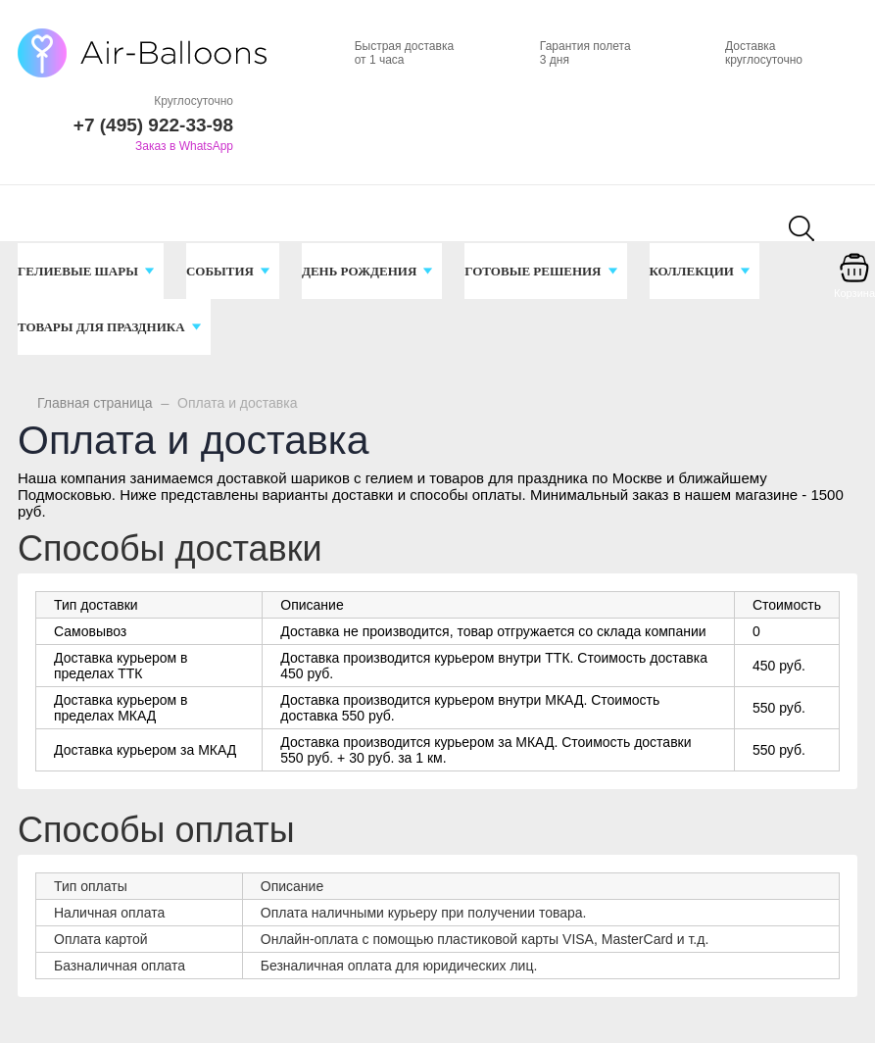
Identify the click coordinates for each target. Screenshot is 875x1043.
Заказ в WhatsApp (184, 146)
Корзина (854, 293)
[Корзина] (854, 281)
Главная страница (95, 403)
